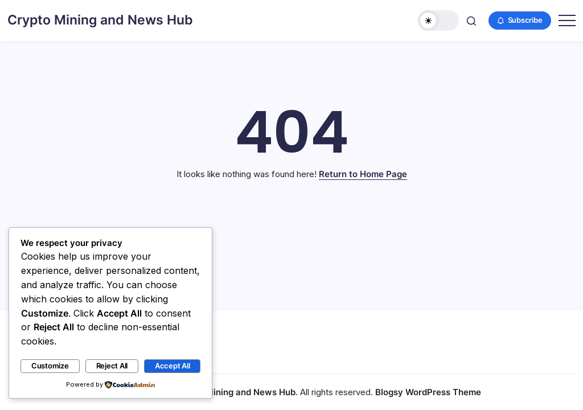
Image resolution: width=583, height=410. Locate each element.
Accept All (172, 366)
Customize (50, 366)
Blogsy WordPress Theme (428, 392)
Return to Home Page (363, 174)
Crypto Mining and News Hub (100, 20)
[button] (438, 20)
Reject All (112, 366)
